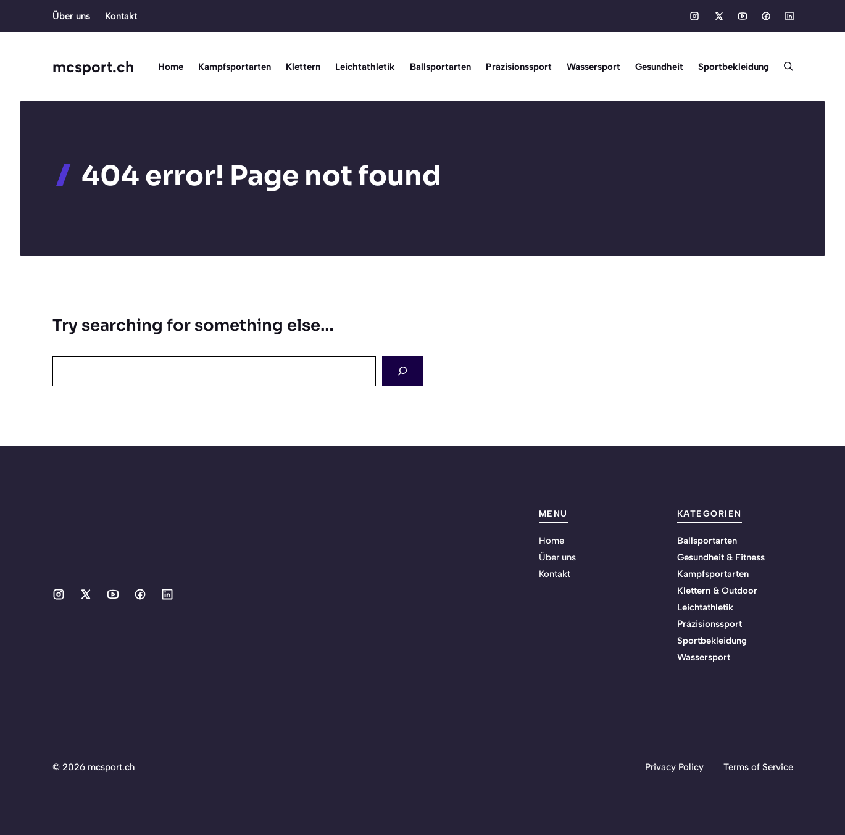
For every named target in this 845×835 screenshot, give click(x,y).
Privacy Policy (674, 767)
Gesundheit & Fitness (721, 557)
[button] (784, 66)
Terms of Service (758, 767)
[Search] (402, 371)
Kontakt (121, 16)
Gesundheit (659, 66)
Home (170, 66)
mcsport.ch (93, 66)
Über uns (71, 16)
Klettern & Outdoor (717, 590)
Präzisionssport (519, 66)
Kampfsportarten (234, 66)
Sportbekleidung (733, 66)
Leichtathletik (365, 66)
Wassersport (593, 66)
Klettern (303, 66)
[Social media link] (694, 16)
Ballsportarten (440, 66)
